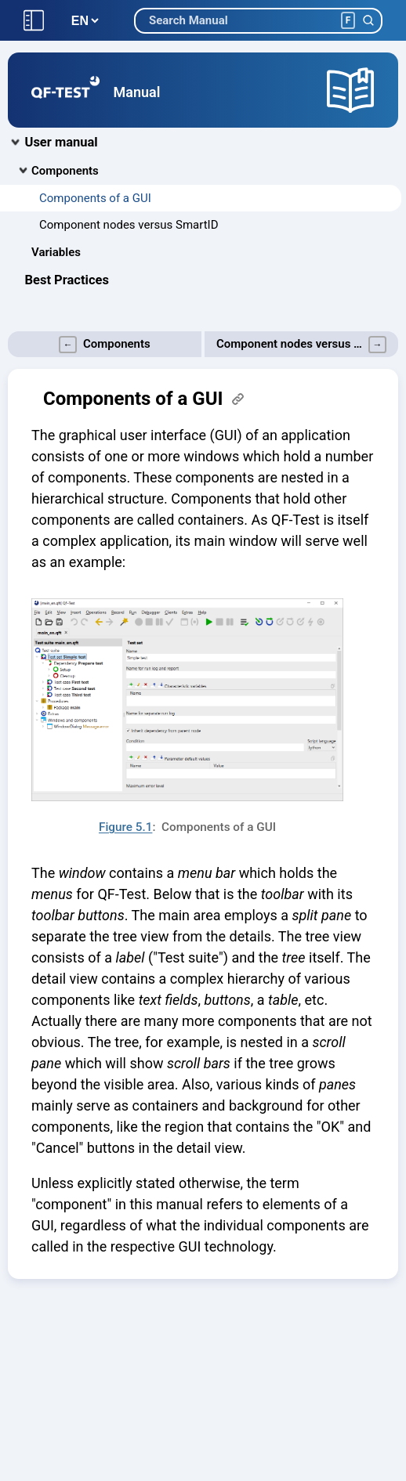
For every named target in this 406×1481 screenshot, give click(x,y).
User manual (61, 142)
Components (65, 171)
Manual (137, 92)
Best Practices (67, 280)
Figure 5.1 (125, 827)
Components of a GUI (95, 198)
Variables (56, 252)
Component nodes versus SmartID (129, 225)
